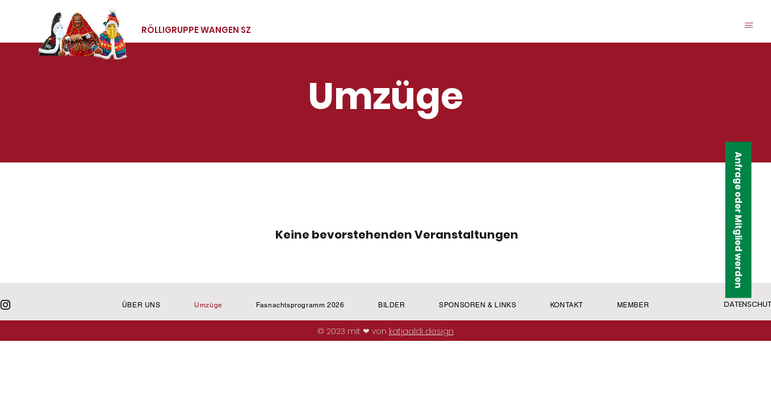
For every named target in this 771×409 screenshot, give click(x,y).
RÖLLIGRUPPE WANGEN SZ (196, 30)
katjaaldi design (421, 331)
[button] (748, 25)
